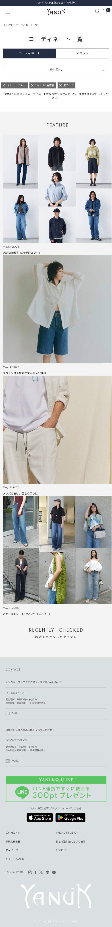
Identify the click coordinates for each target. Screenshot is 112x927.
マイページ (12, 850)
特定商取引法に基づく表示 (70, 842)
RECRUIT (61, 850)
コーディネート (29, 53)
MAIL (15, 713)
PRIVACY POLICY (67, 833)
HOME (8, 25)
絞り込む (56, 70)
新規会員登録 (13, 842)
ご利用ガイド (13, 833)
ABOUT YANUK (15, 859)
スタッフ (82, 53)
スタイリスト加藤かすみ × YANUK (56, 3)
